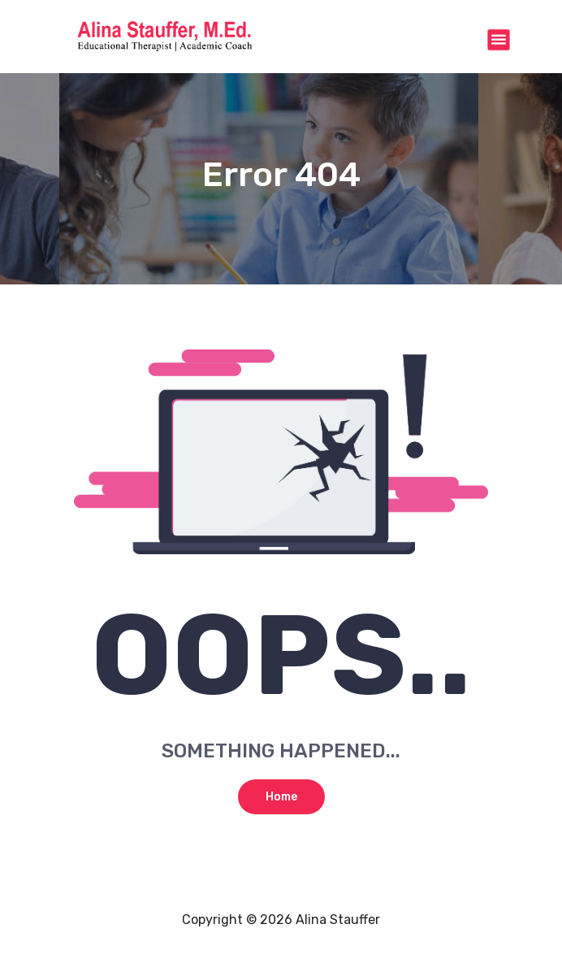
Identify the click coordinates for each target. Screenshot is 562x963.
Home (281, 797)
